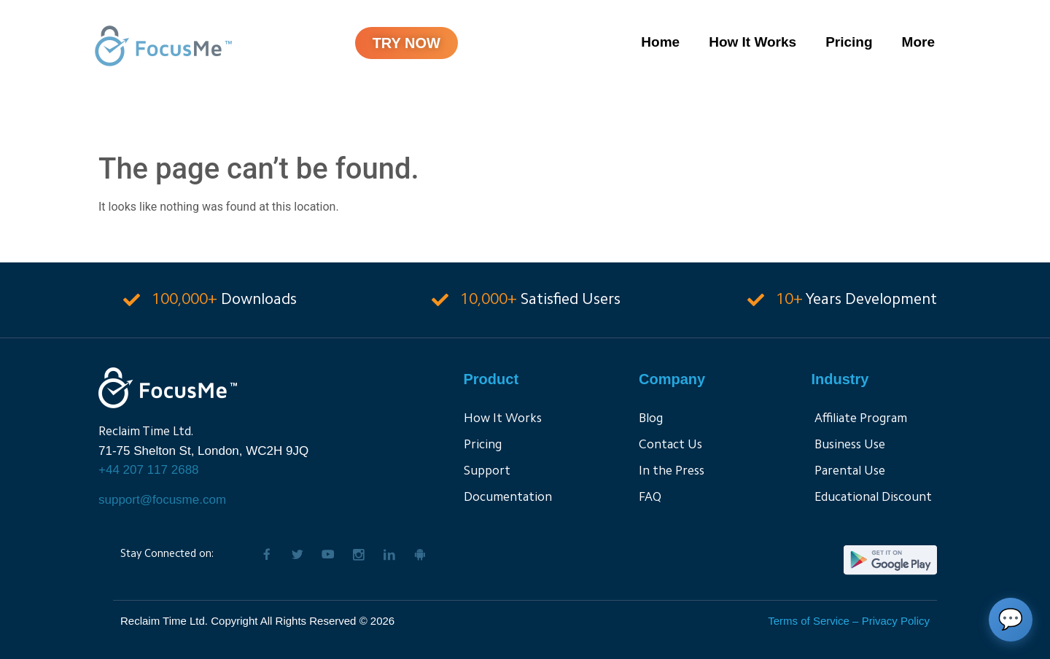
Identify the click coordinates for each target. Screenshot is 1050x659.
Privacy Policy (896, 621)
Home (660, 42)
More (918, 42)
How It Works (752, 42)
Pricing (848, 42)
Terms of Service (808, 621)
